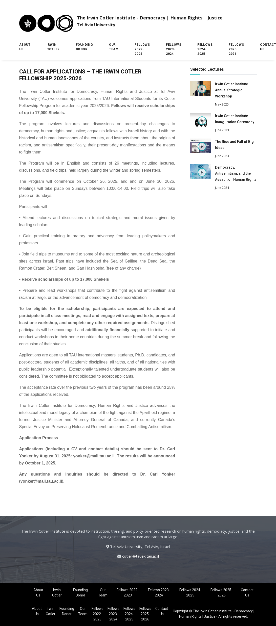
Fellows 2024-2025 (205, 49)
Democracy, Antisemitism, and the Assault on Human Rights (236, 173)
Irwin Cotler (53, 47)
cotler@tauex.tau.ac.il (140, 556)
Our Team (113, 47)
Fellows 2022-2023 (142, 49)
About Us (25, 47)
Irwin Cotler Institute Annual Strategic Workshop (231, 90)
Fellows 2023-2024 (173, 49)
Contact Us (247, 592)
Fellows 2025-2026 (236, 49)
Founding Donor (84, 47)
